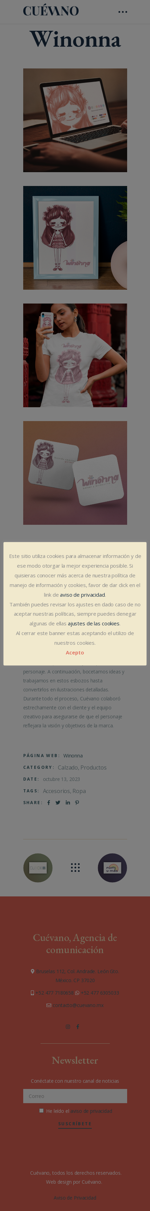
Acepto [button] (75, 652)
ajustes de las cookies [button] (94, 623)
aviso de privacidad (82, 594)
